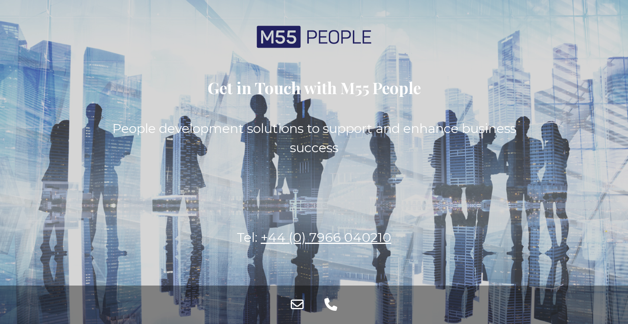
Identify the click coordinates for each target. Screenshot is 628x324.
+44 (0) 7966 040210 (326, 237)
